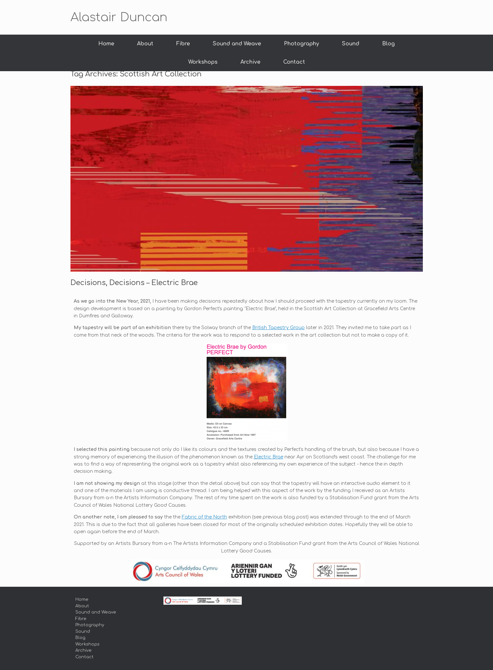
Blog (388, 44)
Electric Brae (268, 457)
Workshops (203, 62)
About (145, 44)
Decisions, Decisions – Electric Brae (134, 283)
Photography (301, 44)
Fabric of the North (204, 517)
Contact (294, 62)
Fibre (183, 44)
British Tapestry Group (278, 327)
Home (106, 44)
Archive (250, 62)
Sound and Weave (237, 44)
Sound (350, 44)
